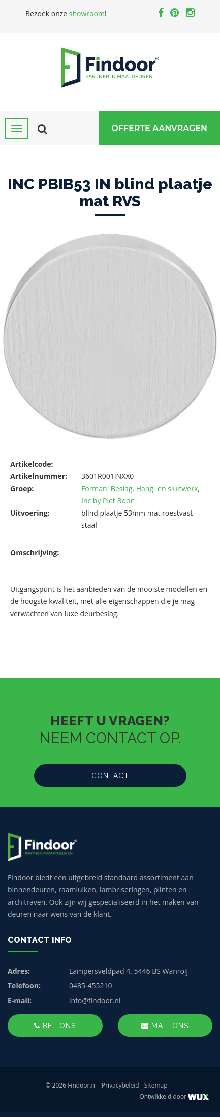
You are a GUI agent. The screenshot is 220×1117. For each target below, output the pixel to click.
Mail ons (164, 1026)
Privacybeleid (120, 1085)
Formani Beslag (106, 488)
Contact (110, 776)
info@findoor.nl (95, 1000)
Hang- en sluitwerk (167, 488)
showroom (87, 13)
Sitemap (156, 1085)
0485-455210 (90, 986)
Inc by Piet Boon (108, 500)
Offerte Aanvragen (159, 128)
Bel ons (55, 1026)
